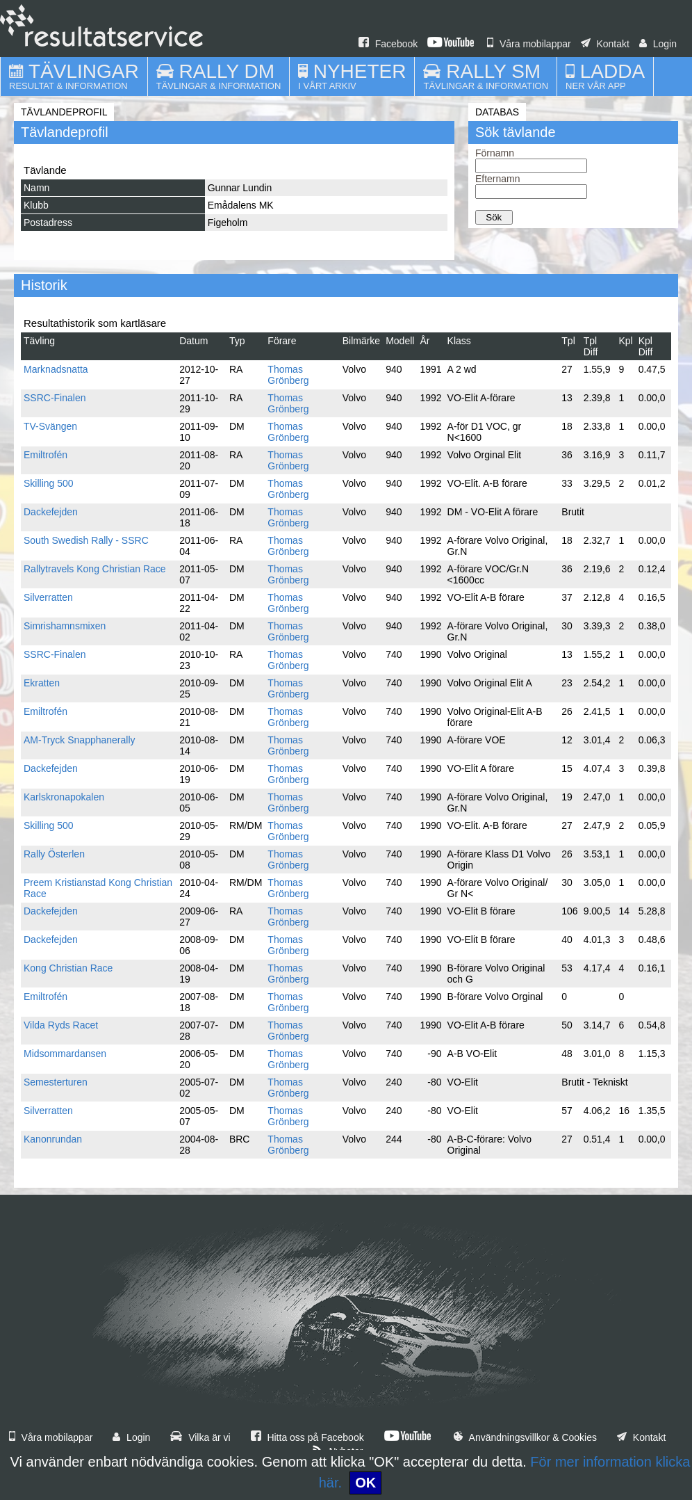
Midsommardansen (65, 1053)
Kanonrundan (53, 1139)
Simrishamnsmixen (65, 625)
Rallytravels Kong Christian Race (95, 568)
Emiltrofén (45, 454)
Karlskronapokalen (64, 797)
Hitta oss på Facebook (307, 1437)
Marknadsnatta (56, 369)
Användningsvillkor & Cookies (525, 1437)
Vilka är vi (200, 1437)
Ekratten (42, 682)
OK (365, 1482)
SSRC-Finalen (54, 397)
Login (658, 43)
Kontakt (605, 43)
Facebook (388, 43)
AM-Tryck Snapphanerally (79, 739)
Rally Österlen (54, 854)
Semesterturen (56, 1082)
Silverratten (48, 597)
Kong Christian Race (68, 968)
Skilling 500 (49, 483)
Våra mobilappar (529, 43)
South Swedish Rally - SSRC (86, 540)
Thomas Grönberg (287, 375)
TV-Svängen (50, 426)
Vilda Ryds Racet (61, 1025)
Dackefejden (51, 511)
